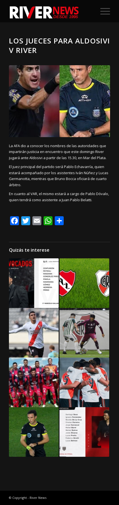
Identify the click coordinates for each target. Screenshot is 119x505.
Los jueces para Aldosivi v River (59, 45)
